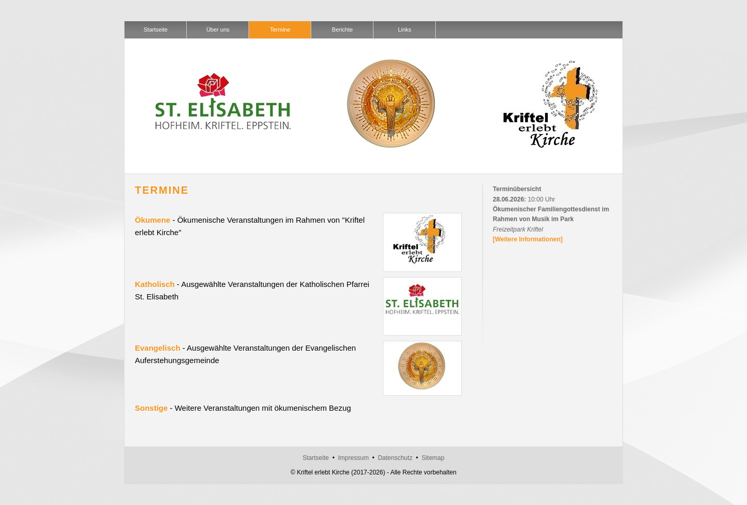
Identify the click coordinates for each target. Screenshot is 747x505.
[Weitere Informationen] (527, 239)
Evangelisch (158, 347)
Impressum (353, 457)
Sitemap (433, 457)
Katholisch (155, 284)
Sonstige (151, 407)
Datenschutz (395, 457)
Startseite (315, 457)
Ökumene (152, 219)
